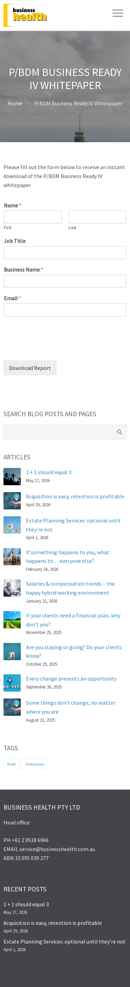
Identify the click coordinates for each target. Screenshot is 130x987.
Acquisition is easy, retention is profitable (75, 496)
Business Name (23, 269)
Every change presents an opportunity (71, 678)
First (7, 228)
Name (12, 205)
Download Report (30, 367)
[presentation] (56, 349)
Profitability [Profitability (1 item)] (35, 764)
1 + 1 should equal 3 (48, 472)
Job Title (15, 240)
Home (15, 103)
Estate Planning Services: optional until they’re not (64, 941)
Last (72, 228)
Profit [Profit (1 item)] (11, 764)
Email (12, 298)
